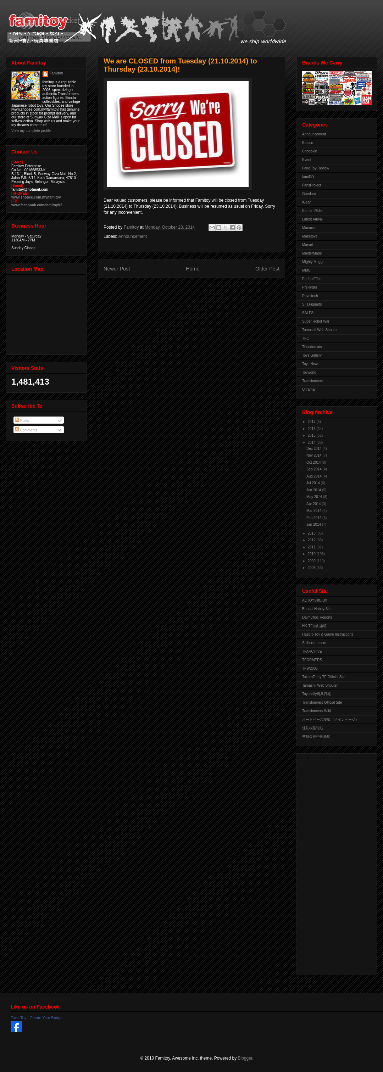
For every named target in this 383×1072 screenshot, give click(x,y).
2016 (311, 429)
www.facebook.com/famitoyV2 (36, 205)
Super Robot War (315, 321)
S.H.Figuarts (312, 304)
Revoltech (310, 296)
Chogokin (309, 151)
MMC (306, 270)
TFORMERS (312, 660)
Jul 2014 (313, 483)
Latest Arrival (312, 219)
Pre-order (309, 287)
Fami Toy (18, 1018)
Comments (26, 430)
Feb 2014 (314, 518)
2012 (311, 540)
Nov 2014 (314, 455)
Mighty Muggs (313, 262)
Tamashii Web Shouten (320, 330)
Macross (309, 228)
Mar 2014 (314, 511)
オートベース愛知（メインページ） (330, 719)
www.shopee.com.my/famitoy (36, 197)
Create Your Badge (45, 1018)
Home (192, 269)
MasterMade (312, 253)
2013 (311, 533)
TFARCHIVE (312, 651)
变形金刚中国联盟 (316, 736)
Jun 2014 (314, 490)
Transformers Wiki (316, 711)
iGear (306, 202)
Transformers (312, 381)
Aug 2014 (314, 476)
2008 (311, 568)
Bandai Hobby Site (317, 609)
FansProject (311, 185)
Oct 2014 (314, 462)
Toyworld (309, 372)
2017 (311, 422)
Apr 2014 (314, 504)
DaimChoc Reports (317, 617)
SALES (307, 313)
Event (306, 160)
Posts (22, 421)
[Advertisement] (330, 862)
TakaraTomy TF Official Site (323, 677)
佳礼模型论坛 (312, 728)
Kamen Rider (312, 211)
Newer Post (117, 269)
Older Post (267, 269)
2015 (311, 435)
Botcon (307, 143)
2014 (311, 443)
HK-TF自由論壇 (314, 626)
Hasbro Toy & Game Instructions (327, 634)
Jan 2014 (314, 524)
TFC (305, 338)
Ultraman (309, 389)
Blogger (245, 1058)
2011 (311, 547)
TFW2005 (310, 668)
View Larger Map (46, 313)
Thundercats (312, 347)
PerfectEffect (312, 279)
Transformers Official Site (322, 702)
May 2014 (314, 497)
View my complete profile (31, 131)
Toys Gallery (312, 355)
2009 (311, 561)
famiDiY (308, 177)
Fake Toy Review (315, 168)
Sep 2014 (314, 469)
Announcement (132, 236)
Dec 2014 (314, 449)
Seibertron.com (314, 643)
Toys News (310, 364)
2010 (311, 554)
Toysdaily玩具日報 (316, 694)
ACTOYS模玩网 (314, 600)
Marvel (307, 245)
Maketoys (309, 236)
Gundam (309, 194)
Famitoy (56, 73)
